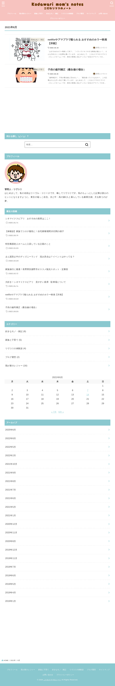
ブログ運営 (80, 13)
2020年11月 (11, 532)
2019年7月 (10, 567)
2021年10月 (11, 464)
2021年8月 (10, 481)
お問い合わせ (103, 13)
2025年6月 (10, 429)
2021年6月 (10, 498)
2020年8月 (10, 541)
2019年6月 (10, 575)
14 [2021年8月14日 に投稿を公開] (88, 394)
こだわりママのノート (52, 680)
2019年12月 (11, 550)
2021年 (13, 660)
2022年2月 (10, 455)
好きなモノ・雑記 (52, 13)
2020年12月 (11, 524)
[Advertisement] (57, 109)
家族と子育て (38, 13)
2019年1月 (10, 601)
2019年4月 (10, 592)
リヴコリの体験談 (67, 13)
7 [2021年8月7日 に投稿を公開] (87, 390)
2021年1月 (10, 515)
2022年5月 (10, 447)
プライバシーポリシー (57, 18)
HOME (6, 660)
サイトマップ (91, 13)
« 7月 (54, 412)
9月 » (61, 412)
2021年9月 (10, 472)
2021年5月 (10, 507)
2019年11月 (11, 558)
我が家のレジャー (25, 13)
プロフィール (11, 13)
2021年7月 (10, 489)
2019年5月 (10, 584)
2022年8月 (10, 438)
